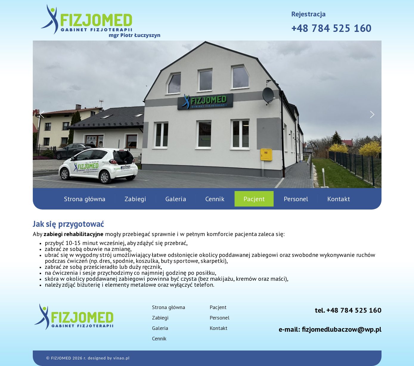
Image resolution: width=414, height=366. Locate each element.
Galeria (175, 199)
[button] (42, 114)
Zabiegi (135, 199)
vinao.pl (121, 358)
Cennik (214, 199)
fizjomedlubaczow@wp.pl (342, 329)
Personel (296, 199)
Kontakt (338, 199)
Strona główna (85, 199)
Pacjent (254, 199)
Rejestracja (308, 13)
